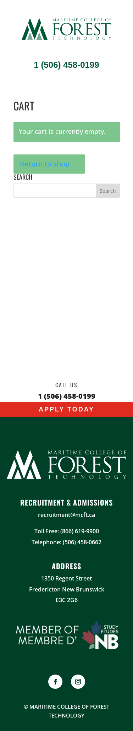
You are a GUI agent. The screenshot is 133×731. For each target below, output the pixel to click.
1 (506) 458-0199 (66, 65)
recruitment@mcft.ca (66, 515)
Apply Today (66, 409)
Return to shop (45, 164)
